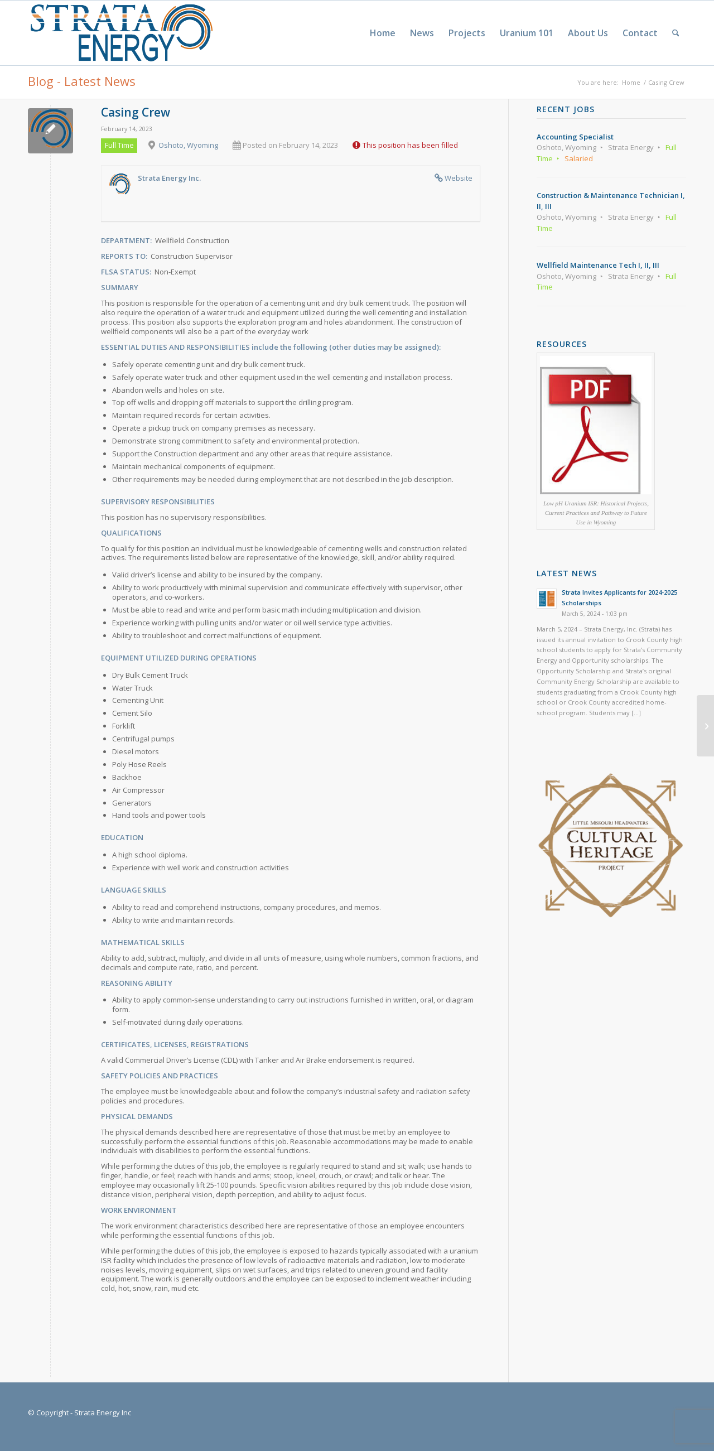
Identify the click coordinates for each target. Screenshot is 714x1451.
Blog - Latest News (82, 81)
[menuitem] (383, 33)
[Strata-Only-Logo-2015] (120, 33)
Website (458, 178)
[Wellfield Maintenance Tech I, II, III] (705, 725)
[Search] (676, 33)
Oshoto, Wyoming (188, 145)
